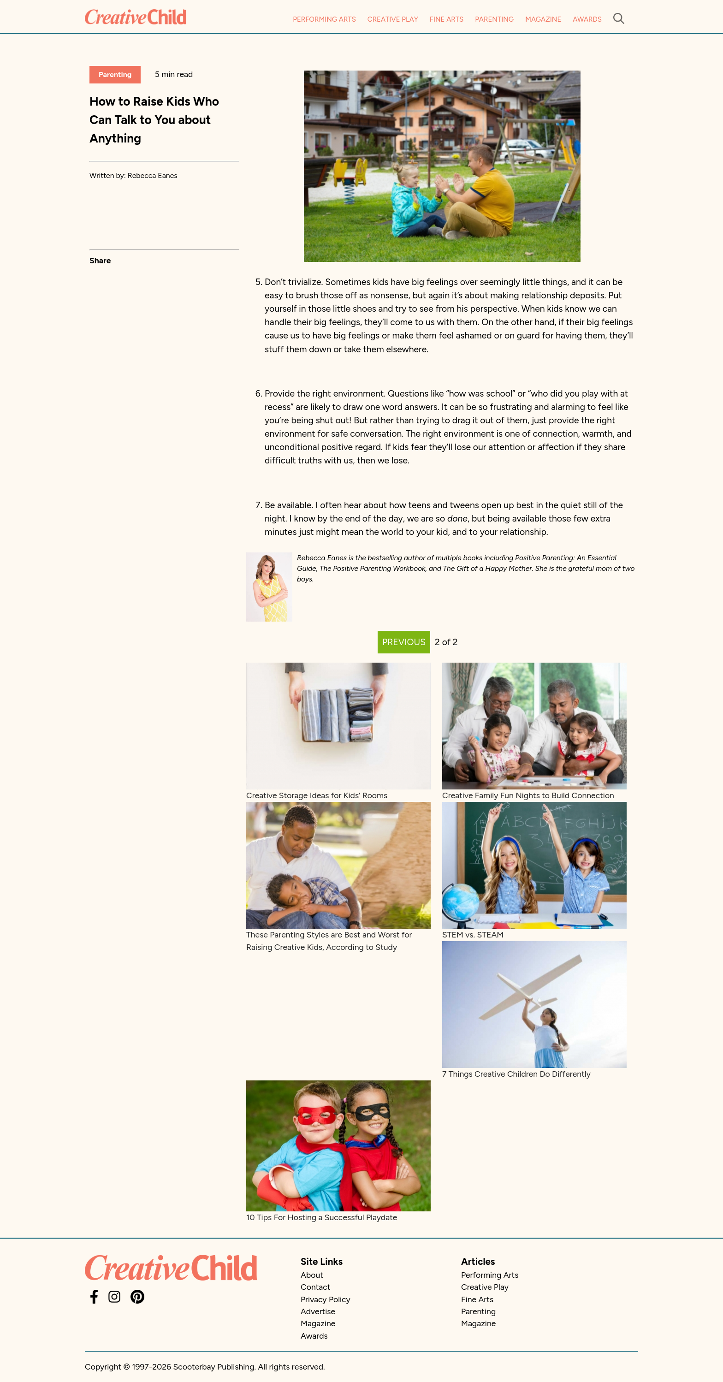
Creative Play (392, 19)
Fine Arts (446, 19)
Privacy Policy (325, 1299)
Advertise (318, 1311)
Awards (587, 19)
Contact (315, 1287)
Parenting (494, 19)
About (312, 1275)
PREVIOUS (404, 642)
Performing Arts (324, 19)
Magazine (543, 19)
